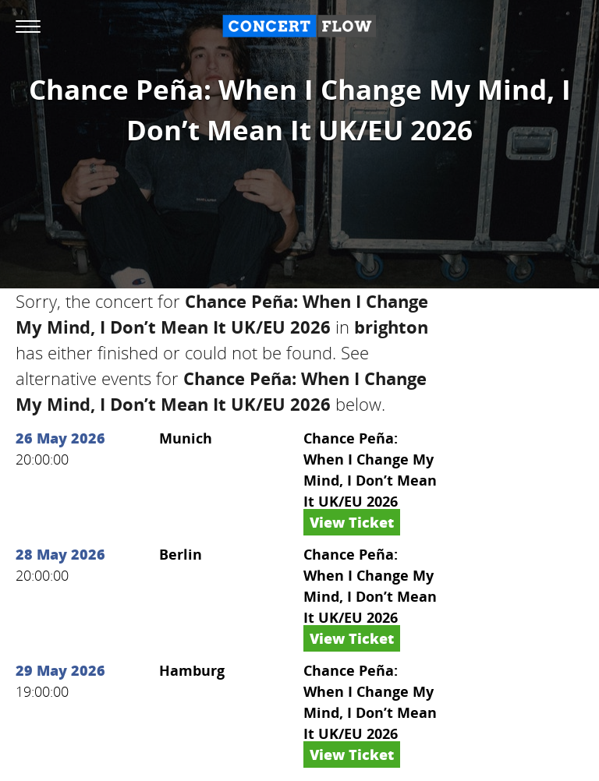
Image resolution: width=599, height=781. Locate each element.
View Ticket (352, 522)
